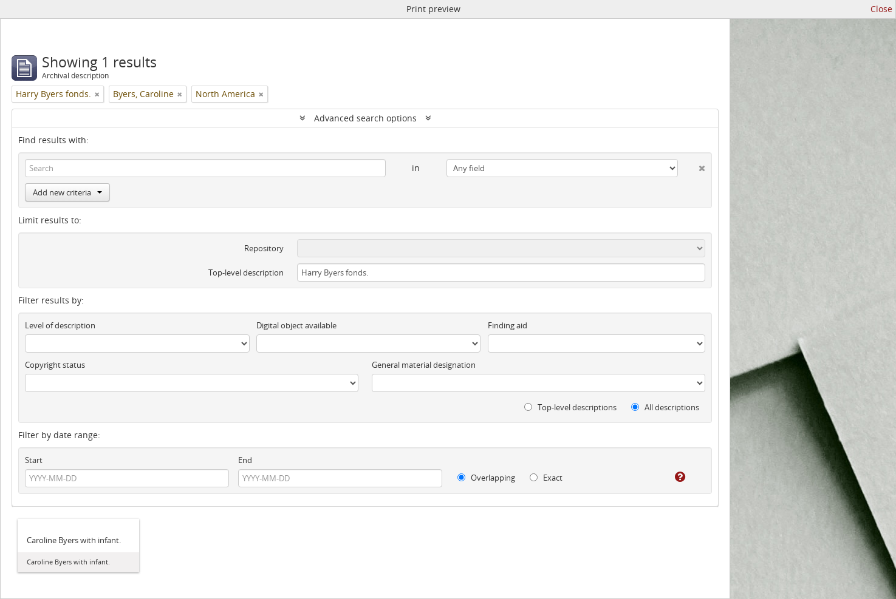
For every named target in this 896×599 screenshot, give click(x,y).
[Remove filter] (97, 94)
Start (34, 460)
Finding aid (507, 325)
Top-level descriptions (570, 407)
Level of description (60, 325)
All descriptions (665, 407)
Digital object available (296, 325)
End (245, 460)
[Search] (205, 168)
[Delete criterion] (691, 165)
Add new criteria (67, 192)
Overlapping (486, 477)
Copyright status (55, 364)
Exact (546, 477)
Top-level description (246, 272)
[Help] (671, 477)
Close (881, 9)
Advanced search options (365, 118)
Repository (264, 248)
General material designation (424, 364)
